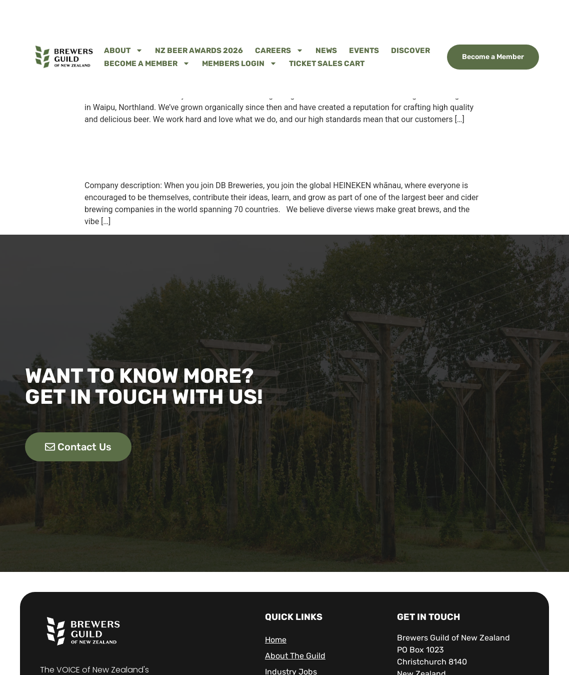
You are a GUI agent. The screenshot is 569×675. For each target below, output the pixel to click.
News (326, 50)
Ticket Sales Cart (326, 63)
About (123, 50)
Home (275, 639)
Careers (279, 50)
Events (364, 50)
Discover (410, 50)
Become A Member (147, 63)
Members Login (239, 63)
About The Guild (295, 655)
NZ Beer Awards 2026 (199, 50)
